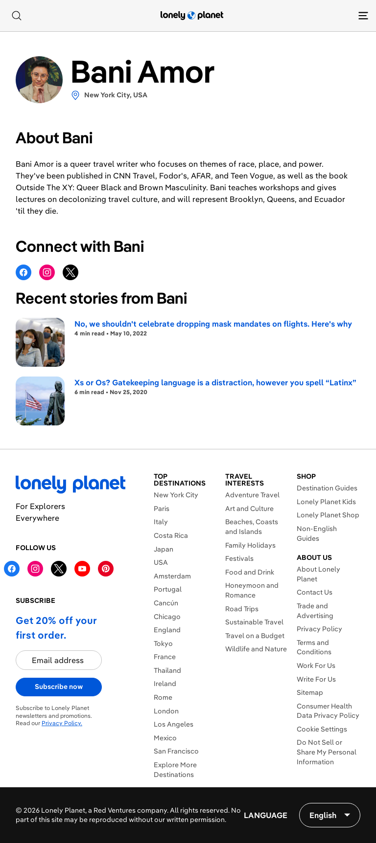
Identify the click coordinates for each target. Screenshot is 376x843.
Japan (163, 549)
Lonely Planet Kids (326, 501)
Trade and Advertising (315, 610)
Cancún (166, 603)
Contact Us (314, 592)
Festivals (239, 558)
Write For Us (316, 679)
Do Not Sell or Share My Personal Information (326, 752)
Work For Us (316, 665)
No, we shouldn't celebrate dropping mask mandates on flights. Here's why (213, 324)
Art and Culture (249, 508)
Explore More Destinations (175, 769)
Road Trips (241, 608)
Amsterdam (172, 576)
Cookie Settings (322, 729)
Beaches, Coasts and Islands (251, 526)
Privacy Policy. (62, 723)
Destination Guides (327, 488)
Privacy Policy (319, 628)
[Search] (16, 15)
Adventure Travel (252, 494)
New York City (176, 494)
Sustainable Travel (254, 622)
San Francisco (176, 751)
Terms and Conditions (314, 647)
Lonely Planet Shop (328, 514)
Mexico (165, 737)
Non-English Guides (317, 533)
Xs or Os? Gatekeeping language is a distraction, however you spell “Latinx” (215, 382)
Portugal (168, 589)
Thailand (167, 670)
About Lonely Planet (318, 574)
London (166, 711)
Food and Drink (249, 572)
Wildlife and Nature (256, 648)
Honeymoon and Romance (252, 590)
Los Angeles (173, 724)
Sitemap (310, 692)
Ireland (165, 683)
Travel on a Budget (254, 635)
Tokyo (163, 643)
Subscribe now (59, 686)
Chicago (167, 616)
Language (265, 815)
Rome (163, 697)
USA (161, 562)
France (165, 656)
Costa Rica (171, 535)
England (167, 629)
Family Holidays (250, 545)
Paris (161, 508)
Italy (161, 521)
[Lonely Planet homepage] (192, 15)
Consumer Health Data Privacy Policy (328, 711)
